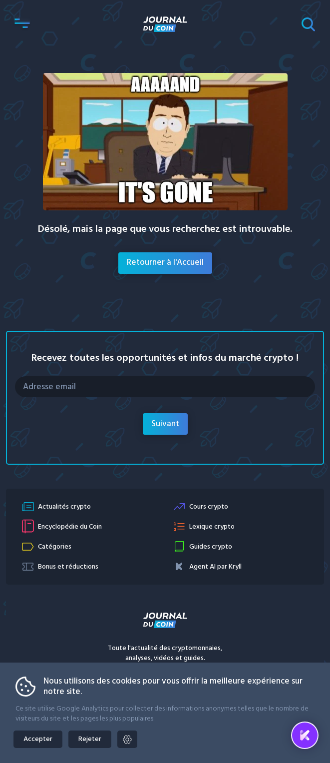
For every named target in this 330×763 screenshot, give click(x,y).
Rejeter (89, 739)
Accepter (37, 739)
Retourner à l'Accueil (165, 262)
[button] (22, 24)
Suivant (165, 424)
